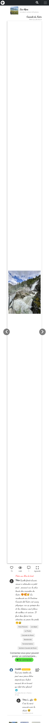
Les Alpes (34, 627)
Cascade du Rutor (28, 635)
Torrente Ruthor (27, 644)
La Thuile (28, 631)
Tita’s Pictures (22, 627)
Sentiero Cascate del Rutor (28, 648)
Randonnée (28, 639)
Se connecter (24, 659)
